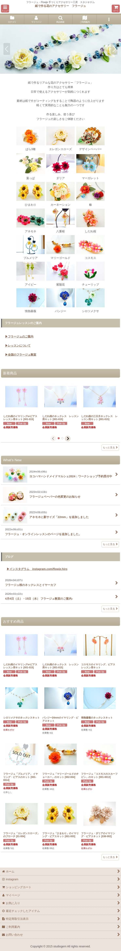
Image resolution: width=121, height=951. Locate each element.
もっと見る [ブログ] (110, 608)
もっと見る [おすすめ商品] (110, 857)
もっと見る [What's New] (110, 544)
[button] (5, 8)
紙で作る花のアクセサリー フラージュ (60, 5)
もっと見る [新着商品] (110, 447)
